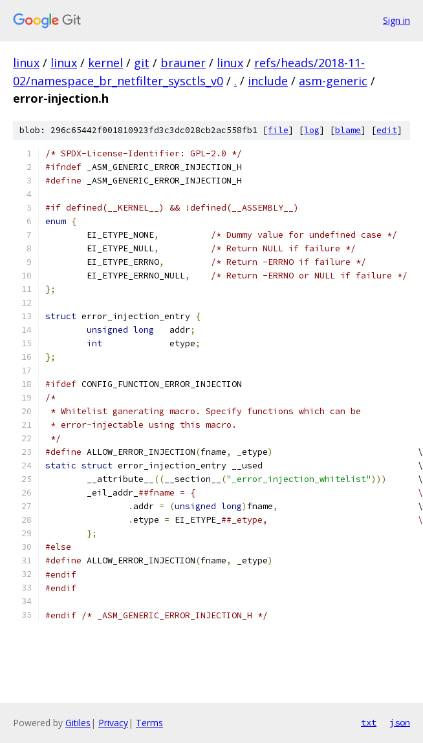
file (278, 130)
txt (368, 722)
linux (26, 62)
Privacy (113, 723)
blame (348, 130)
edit (386, 130)
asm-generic (333, 81)
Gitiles (78, 723)
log (312, 130)
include (268, 81)
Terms (149, 723)
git (141, 62)
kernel (105, 62)
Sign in (396, 20)
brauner (183, 62)
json (399, 722)
